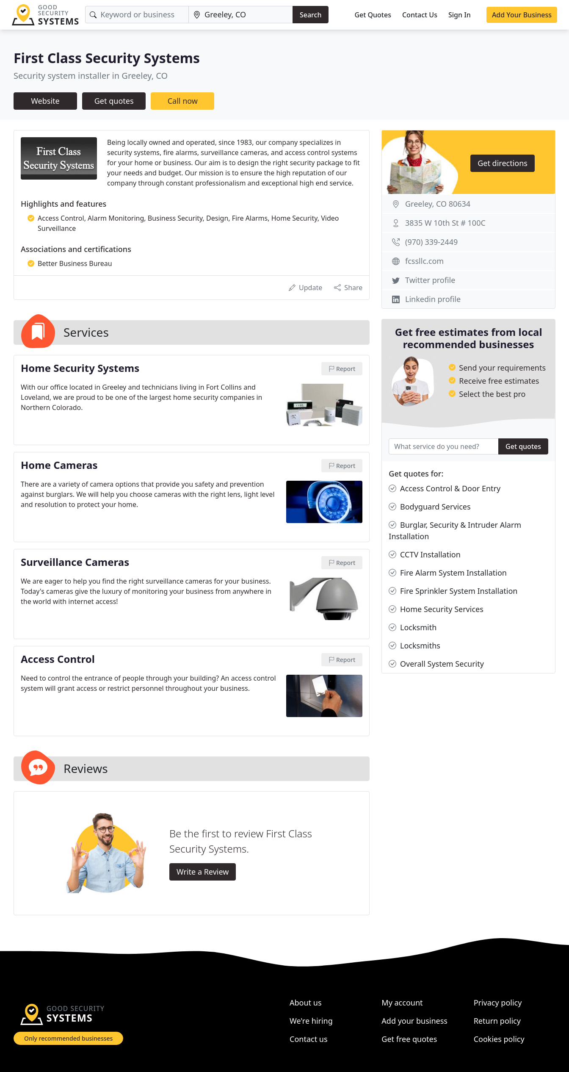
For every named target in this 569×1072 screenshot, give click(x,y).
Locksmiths (414, 645)
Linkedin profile (433, 299)
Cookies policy (499, 1039)
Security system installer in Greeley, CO (91, 75)
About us (306, 1002)
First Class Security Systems (107, 58)
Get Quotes (372, 14)
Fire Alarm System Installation (448, 573)
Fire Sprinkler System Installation (453, 591)
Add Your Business (522, 14)
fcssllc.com (424, 261)
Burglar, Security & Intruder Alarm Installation (455, 530)
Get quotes (114, 101)
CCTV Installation (425, 554)
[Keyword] (137, 14)
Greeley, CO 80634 (437, 204)
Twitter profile (430, 280)
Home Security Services (436, 609)
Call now (183, 101)
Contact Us (419, 14)
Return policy (497, 1021)
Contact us (309, 1039)
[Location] (240, 14)
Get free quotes (409, 1039)
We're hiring (311, 1021)
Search (310, 14)
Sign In (459, 14)
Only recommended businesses (68, 1038)
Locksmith (412, 627)
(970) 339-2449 (431, 242)
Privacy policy (498, 1002)
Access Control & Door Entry (444, 488)
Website (45, 101)
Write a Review (203, 872)
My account (402, 1002)
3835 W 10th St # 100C (445, 223)
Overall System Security (436, 664)
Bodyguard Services (429, 506)
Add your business (414, 1021)
